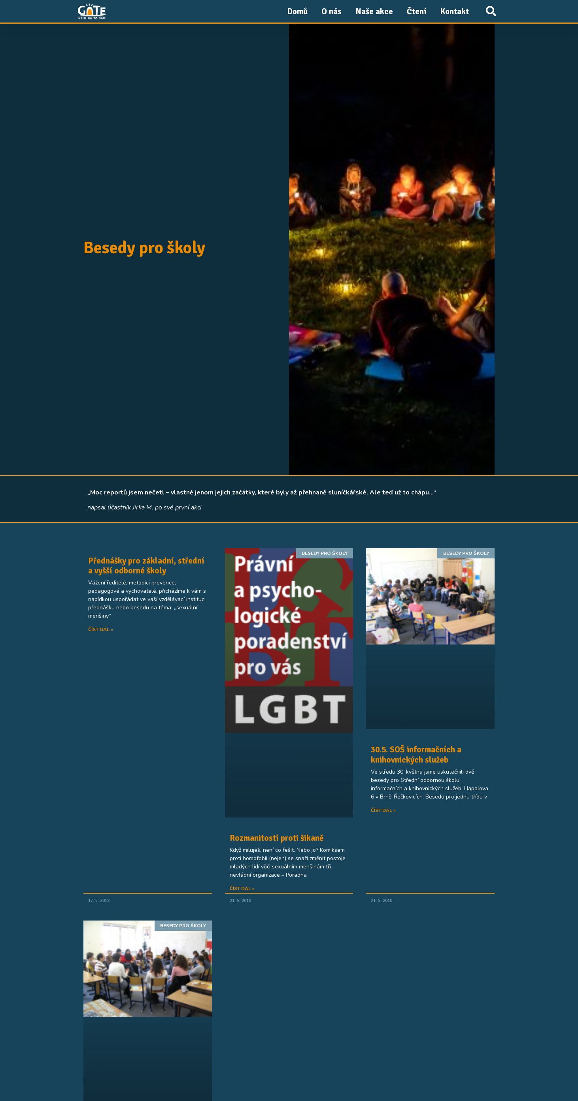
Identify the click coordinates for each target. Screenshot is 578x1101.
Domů (297, 11)
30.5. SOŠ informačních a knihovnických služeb (416, 754)
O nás (331, 11)
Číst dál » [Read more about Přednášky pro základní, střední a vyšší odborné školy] (100, 629)
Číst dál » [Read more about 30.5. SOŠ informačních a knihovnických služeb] (383, 810)
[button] (491, 11)
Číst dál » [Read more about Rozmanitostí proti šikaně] (242, 888)
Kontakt (454, 11)
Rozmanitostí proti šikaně (276, 838)
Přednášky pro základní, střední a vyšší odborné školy (146, 566)
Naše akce (374, 11)
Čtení (416, 11)
